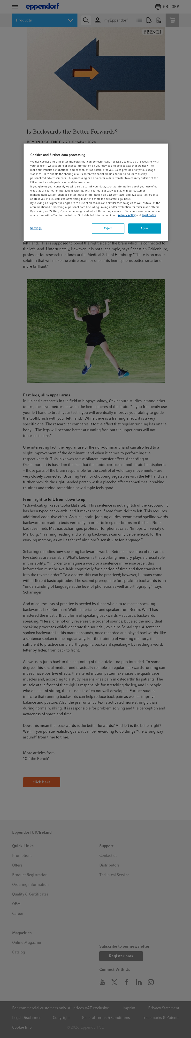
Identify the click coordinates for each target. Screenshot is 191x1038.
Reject (108, 228)
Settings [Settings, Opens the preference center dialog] (36, 228)
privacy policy (127, 215)
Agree (144, 228)
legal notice (149, 215)
